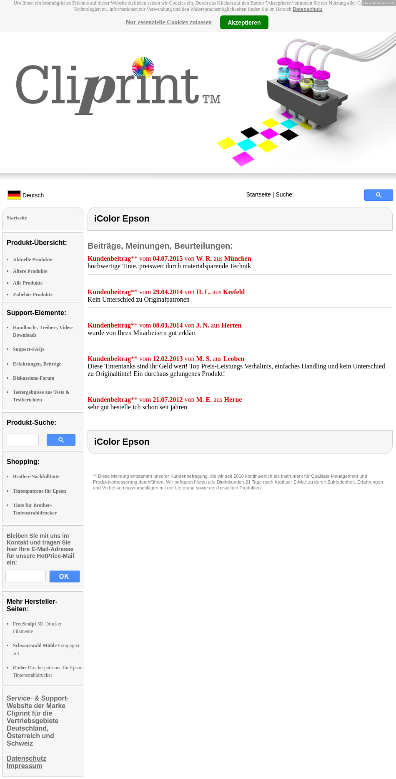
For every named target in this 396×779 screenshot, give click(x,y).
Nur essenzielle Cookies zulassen (168, 22)
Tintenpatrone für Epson (39, 491)
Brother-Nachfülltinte (36, 476)
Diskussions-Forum (33, 378)
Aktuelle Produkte (32, 259)
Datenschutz (307, 9)
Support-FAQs (28, 349)
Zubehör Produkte (33, 294)
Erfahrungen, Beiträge (37, 364)
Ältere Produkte (30, 271)
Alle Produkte (28, 283)
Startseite (258, 194)
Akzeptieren (244, 22)
